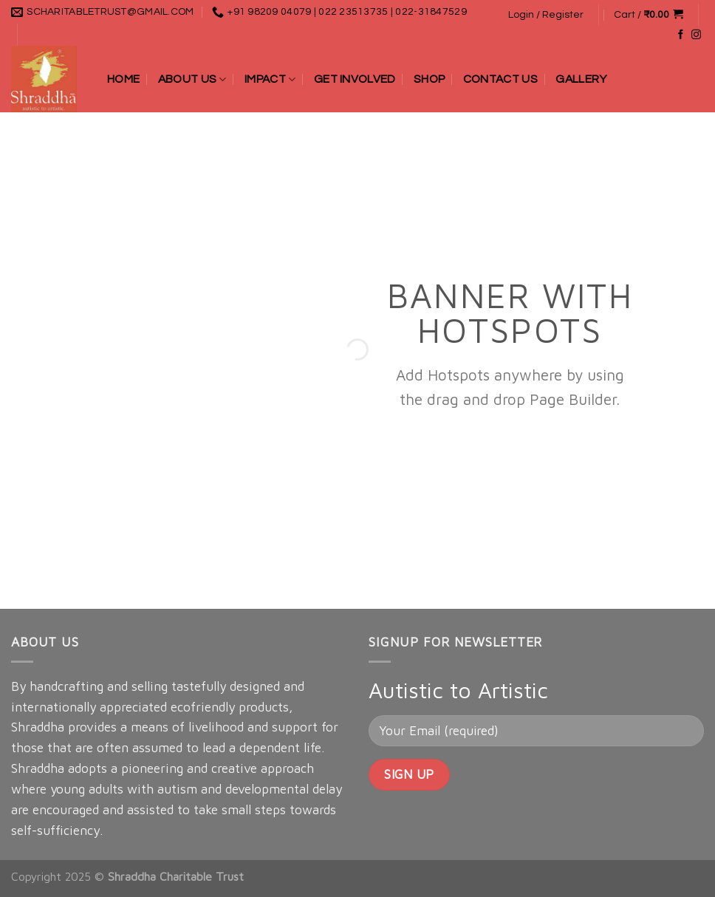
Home (123, 79)
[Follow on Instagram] (696, 35)
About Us (192, 79)
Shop (429, 79)
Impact (269, 79)
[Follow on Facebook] (680, 35)
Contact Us (500, 79)
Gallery (580, 79)
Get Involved (355, 79)
